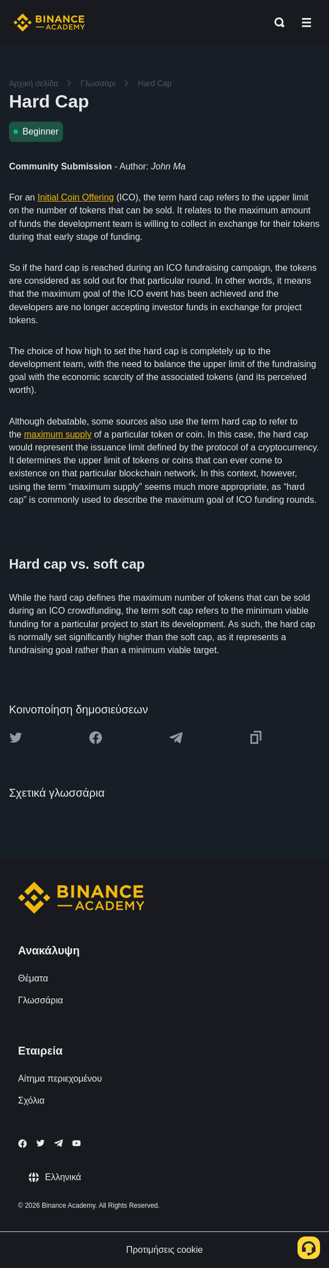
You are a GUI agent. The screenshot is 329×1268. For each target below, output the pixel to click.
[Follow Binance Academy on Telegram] (58, 1143)
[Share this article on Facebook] (95, 737)
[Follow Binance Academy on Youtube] (76, 1143)
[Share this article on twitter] (15, 737)
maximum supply (58, 434)
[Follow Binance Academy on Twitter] (40, 1143)
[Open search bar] (276, 22)
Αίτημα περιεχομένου (60, 1078)
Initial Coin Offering (76, 197)
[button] (306, 22)
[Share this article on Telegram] (176, 737)
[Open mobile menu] (306, 22)
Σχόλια (31, 1100)
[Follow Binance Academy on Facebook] (22, 1143)
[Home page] (49, 23)
